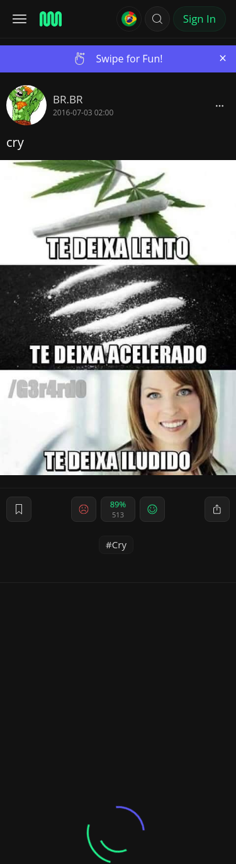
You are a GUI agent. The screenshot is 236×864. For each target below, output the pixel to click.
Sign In (199, 18)
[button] (157, 19)
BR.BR (67, 99)
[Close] (223, 58)
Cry (119, 544)
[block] (220, 105)
